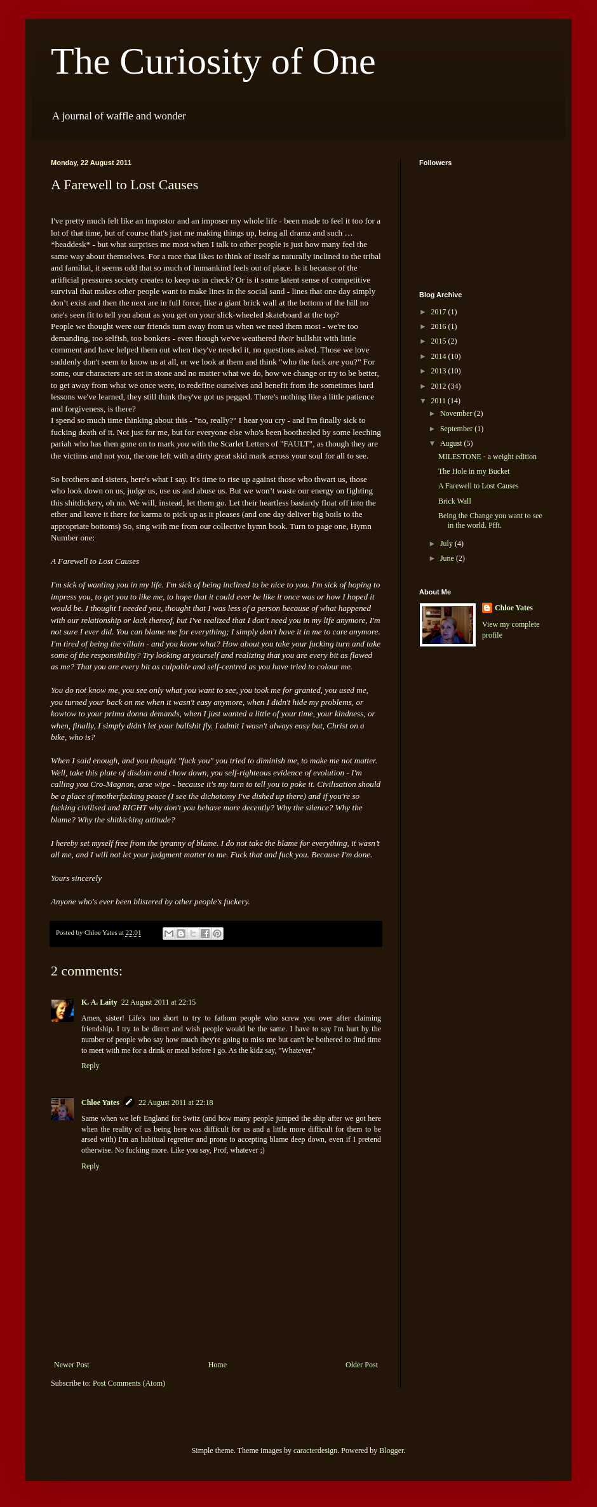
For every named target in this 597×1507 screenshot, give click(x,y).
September (457, 428)
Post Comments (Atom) (129, 1383)
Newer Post (72, 1364)
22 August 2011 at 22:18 (175, 1102)
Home (217, 1364)
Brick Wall (454, 501)
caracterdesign (315, 1450)
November (457, 413)
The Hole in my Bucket (474, 471)
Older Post (361, 1364)
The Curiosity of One (213, 61)
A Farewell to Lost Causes (478, 485)
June (448, 558)
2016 (439, 326)
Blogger (391, 1450)
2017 (439, 311)
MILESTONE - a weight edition (487, 456)
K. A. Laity (99, 1002)
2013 (439, 370)
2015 (439, 341)
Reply (90, 1065)
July (447, 543)
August (452, 443)
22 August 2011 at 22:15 (158, 1002)
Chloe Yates (100, 1102)
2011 (439, 400)
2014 (439, 356)
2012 (439, 386)
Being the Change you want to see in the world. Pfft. (490, 520)
